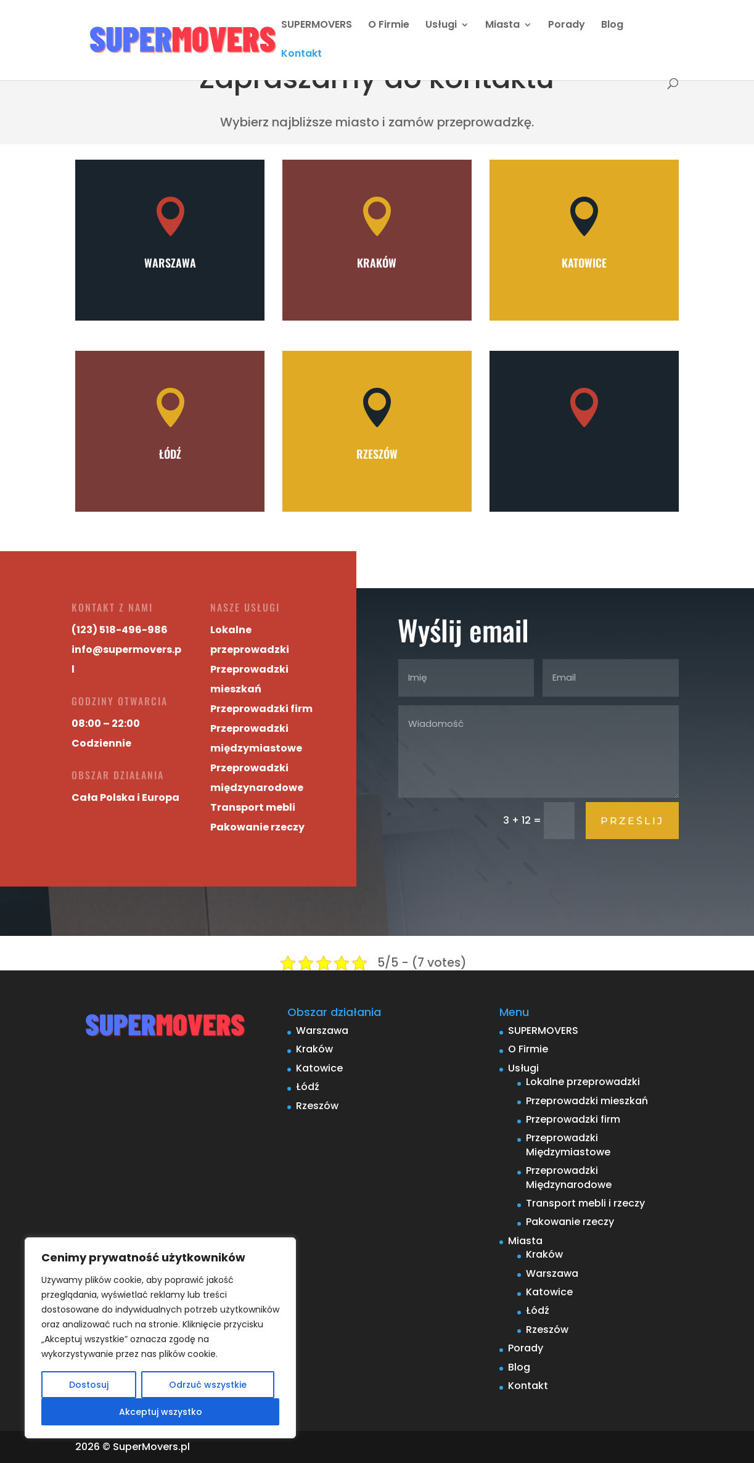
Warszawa (170, 263)
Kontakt (301, 54)
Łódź (170, 454)
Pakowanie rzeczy (237, 822)
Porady (566, 25)
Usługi (441, 25)
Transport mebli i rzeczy (585, 1203)
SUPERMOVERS (316, 25)
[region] (160, 1337)
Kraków (376, 263)
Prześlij (632, 821)
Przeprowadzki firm (240, 709)
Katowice (584, 263)
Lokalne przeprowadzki (583, 1082)
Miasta (502, 25)
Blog (612, 25)
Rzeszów (377, 454)
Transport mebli (233, 804)
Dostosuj (89, 1385)
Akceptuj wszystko (160, 1412)
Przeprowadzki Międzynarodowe (569, 1177)
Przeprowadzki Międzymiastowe (568, 1144)
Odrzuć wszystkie (208, 1385)
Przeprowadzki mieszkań (587, 1101)
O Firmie (388, 25)
